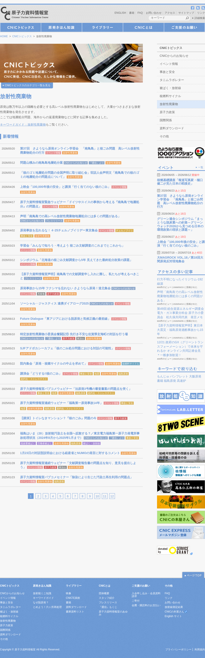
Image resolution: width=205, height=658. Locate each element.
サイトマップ (186, 12)
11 (104, 496)
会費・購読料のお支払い (146, 605)
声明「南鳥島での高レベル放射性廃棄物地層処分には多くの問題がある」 (70, 216)
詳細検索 (200, 18)
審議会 (80, 338)
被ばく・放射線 (91, 443)
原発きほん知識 (61, 27)
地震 (96, 373)
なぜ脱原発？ (41, 602)
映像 (68, 593)
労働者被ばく (45, 443)
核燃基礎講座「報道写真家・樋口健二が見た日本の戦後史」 (180, 181)
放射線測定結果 (174, 607)
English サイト (173, 616)
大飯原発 (195, 376)
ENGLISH (120, 12)
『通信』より (96, 163)
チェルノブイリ (124, 230)
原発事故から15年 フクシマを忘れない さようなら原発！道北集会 (65, 288)
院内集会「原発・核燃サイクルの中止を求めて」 (53, 363)
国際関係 (166, 120)
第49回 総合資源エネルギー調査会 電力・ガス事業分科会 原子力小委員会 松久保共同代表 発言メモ (180, 313)
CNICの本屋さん (174, 611)
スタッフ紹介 (106, 597)
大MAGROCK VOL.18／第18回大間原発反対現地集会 (180, 259)
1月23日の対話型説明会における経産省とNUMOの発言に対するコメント (70, 453)
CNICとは (143, 27)
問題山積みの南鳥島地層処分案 (41, 162)
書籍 (131, 12)
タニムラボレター (172, 80)
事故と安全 (27, 236)
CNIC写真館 (73, 597)
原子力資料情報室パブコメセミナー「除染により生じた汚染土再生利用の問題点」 (76, 477)
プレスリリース (54, 220)
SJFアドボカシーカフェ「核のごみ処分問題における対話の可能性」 (67, 348)
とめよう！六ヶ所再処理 (47, 607)
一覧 (200, 167)
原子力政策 (53, 294)
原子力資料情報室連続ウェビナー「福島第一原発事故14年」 (61, 403)
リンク (201, 12)
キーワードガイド (43, 597)
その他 (164, 136)
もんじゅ (163, 376)
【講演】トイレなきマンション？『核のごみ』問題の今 (58, 418)
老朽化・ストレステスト (34, 379)
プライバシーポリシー (178, 649)
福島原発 (123, 373)
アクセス (170, 12)
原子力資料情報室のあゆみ (113, 613)
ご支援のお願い (184, 27)
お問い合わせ (154, 12)
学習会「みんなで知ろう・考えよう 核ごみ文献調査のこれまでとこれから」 (72, 245)
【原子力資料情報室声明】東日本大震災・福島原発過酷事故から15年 (180, 330)
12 (112, 496)
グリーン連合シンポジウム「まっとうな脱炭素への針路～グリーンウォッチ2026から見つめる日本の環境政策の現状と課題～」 (180, 224)
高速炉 (181, 380)
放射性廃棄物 (70, 152)
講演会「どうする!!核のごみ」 (41, 373)
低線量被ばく (28, 443)
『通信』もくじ (108, 607)
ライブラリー (102, 27)
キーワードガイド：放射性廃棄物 (23, 124)
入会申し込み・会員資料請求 (146, 595)
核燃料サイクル (130, 363)
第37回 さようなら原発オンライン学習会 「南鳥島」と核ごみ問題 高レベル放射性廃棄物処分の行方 (180, 201)
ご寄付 (136, 600)
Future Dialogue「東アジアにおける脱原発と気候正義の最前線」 (65, 318)
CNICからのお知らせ (75, 163)
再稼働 (41, 294)
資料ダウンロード (172, 128)
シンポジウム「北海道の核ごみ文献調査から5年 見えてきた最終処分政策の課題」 (76, 260)
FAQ (140, 12)
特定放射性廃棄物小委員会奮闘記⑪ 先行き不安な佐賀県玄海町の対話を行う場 (74, 334)
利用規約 (200, 649)
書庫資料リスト (75, 611)
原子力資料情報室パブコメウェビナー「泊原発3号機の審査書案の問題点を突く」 (76, 388)
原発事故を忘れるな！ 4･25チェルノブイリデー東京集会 (59, 230)
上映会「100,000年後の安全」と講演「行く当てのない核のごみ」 (65, 186)
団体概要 (104, 593)
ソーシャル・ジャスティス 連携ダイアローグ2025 (54, 303)
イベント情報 (53, 152)
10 (97, 496)
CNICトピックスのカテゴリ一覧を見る (27, 85)
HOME (4, 36)
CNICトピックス (20, 27)
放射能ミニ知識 (42, 593)
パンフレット (179, 376)
